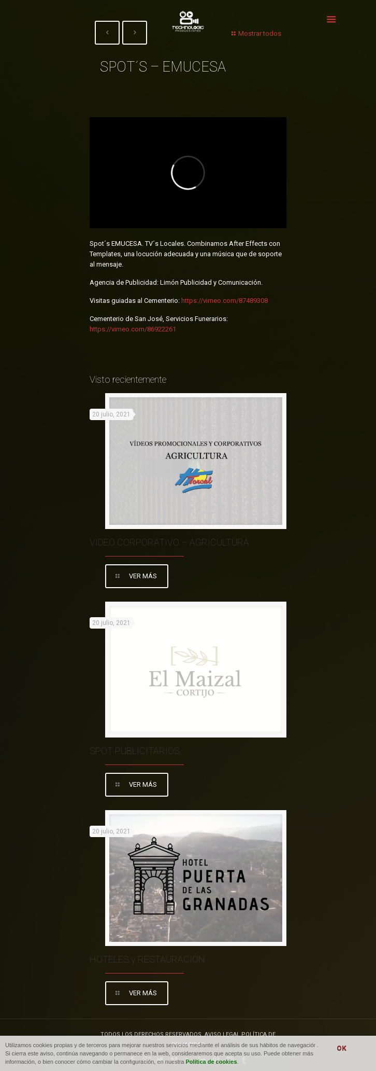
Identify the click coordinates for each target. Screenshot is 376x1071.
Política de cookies (211, 1062)
